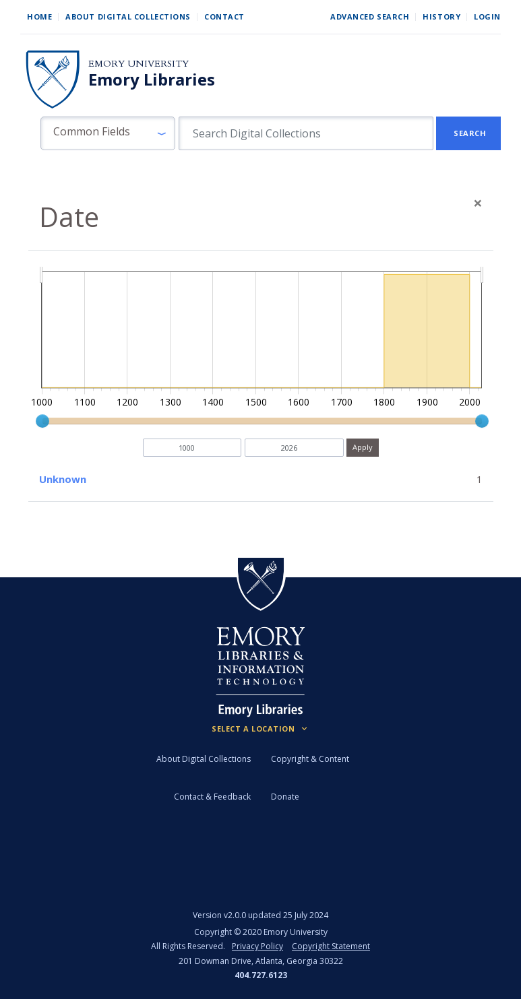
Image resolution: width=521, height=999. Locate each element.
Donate (285, 796)
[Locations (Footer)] (260, 729)
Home (39, 16)
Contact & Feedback (212, 796)
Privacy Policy (257, 946)
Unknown (62, 479)
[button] (107, 133)
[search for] (306, 133)
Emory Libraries (151, 79)
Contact (224, 16)
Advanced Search (369, 16)
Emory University (138, 63)
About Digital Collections (128, 16)
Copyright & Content (310, 759)
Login (487, 16)
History (441, 16)
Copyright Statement (331, 946)
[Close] (477, 203)
